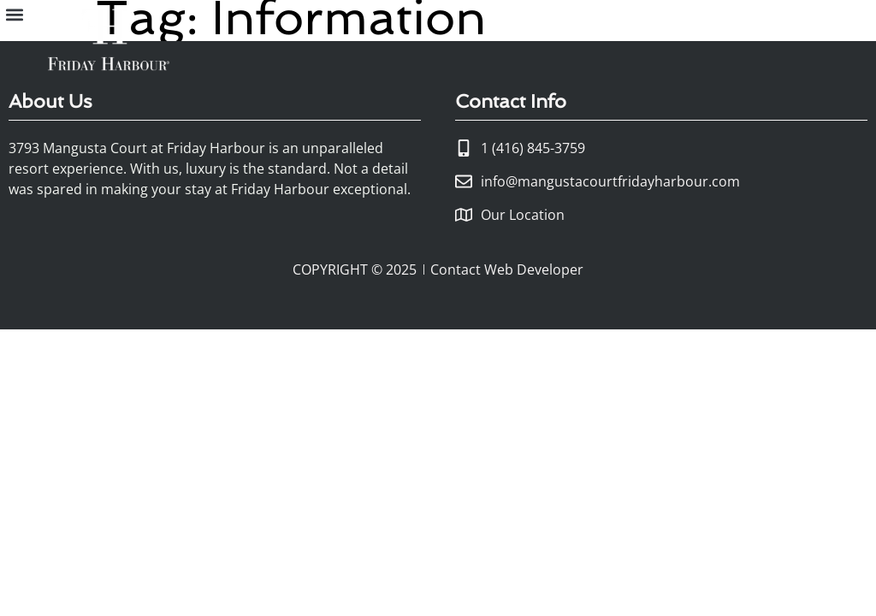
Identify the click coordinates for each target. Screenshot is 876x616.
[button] (14, 14)
